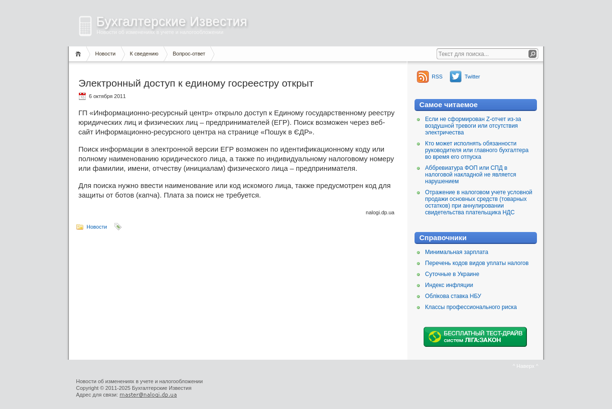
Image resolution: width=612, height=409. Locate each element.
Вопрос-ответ (189, 53)
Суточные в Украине (452, 274)
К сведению (144, 53)
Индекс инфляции (449, 285)
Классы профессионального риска (471, 307)
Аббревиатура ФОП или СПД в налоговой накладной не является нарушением (470, 175)
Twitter (472, 76)
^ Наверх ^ (525, 366)
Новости (105, 53)
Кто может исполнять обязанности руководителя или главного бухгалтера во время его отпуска (477, 150)
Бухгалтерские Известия (171, 21)
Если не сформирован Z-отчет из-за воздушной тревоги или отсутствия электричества (473, 126)
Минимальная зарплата (456, 252)
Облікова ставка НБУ (453, 296)
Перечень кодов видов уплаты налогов (477, 263)
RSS (437, 76)
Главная (79, 53)
